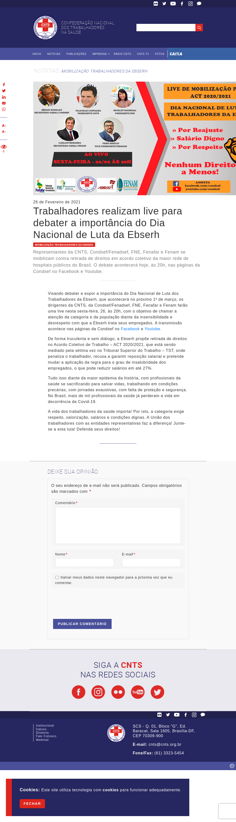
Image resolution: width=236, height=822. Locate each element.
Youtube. (153, 329)
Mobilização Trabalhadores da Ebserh (104, 71)
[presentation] (88, 601)
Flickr (156, 3)
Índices (41, 729)
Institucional (45, 725)
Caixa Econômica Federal (176, 54)
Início (36, 54)
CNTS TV (143, 54)
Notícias (53, 54)
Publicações (76, 54)
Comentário (66, 503)
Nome (61, 554)
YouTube (173, 3)
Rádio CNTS (122, 54)
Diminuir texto (3, 132)
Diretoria (42, 732)
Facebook (182, 3)
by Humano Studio (232, 765)
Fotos (159, 54)
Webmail (42, 740)
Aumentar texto (3, 125)
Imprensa (99, 54)
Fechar (32, 804)
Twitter (164, 3)
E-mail (128, 554)
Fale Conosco (199, 3)
